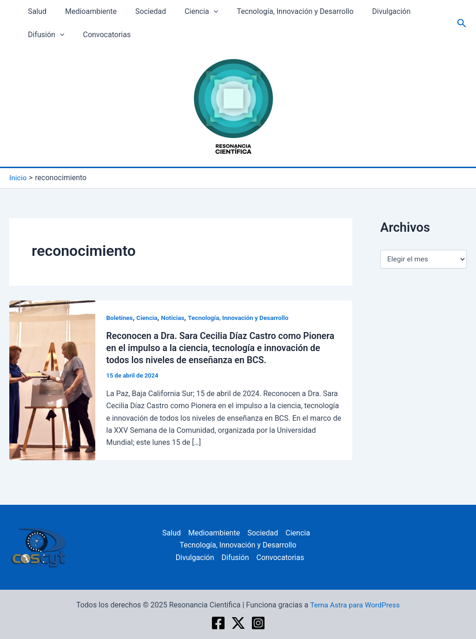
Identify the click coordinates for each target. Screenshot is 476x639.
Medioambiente (85, 11)
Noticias (174, 317)
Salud (35, 11)
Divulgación (371, 11)
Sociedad (141, 11)
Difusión (44, 34)
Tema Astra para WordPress (355, 604)
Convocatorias (101, 34)
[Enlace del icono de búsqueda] (462, 23)
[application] (200, 11)
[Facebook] (218, 622)
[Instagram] (258, 622)
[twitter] (238, 622)
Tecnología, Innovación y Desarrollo (278, 11)
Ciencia (188, 11)
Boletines (120, 317)
